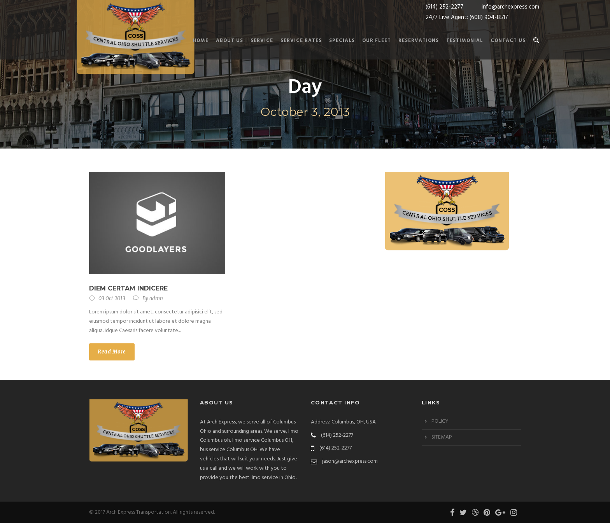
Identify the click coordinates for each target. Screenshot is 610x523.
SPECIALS (342, 41)
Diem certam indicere (128, 288)
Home (201, 41)
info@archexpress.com (510, 7)
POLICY (440, 421)
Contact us (508, 41)
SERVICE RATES (301, 41)
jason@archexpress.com (350, 461)
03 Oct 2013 (111, 298)
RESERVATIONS (418, 41)
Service (262, 41)
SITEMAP (441, 437)
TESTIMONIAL (464, 41)
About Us (229, 41)
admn (156, 298)
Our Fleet (376, 41)
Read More (112, 351)
